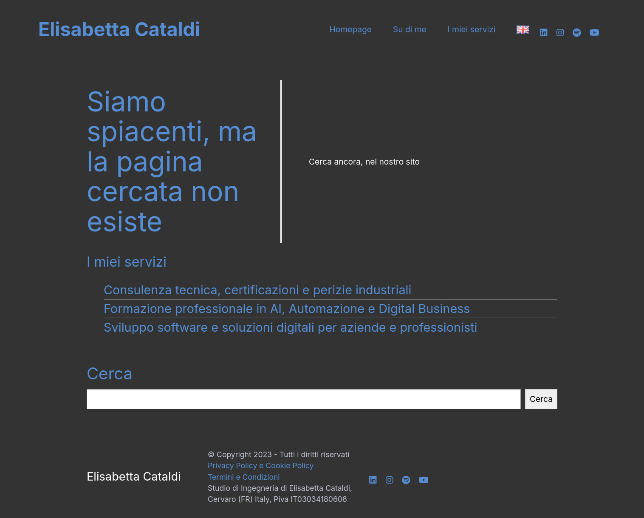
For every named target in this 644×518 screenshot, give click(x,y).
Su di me (410, 30)
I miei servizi (472, 30)
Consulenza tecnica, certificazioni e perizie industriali (258, 289)
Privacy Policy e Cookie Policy (261, 465)
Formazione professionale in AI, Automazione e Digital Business (287, 308)
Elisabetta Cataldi (119, 29)
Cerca (110, 373)
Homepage (351, 30)
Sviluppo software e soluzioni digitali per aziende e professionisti (290, 327)
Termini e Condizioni (244, 476)
